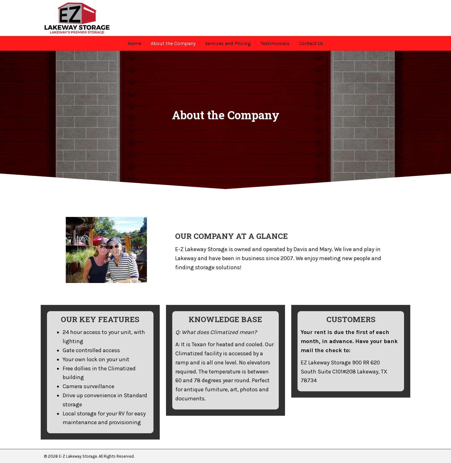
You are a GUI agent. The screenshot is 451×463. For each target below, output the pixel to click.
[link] (134, 43)
